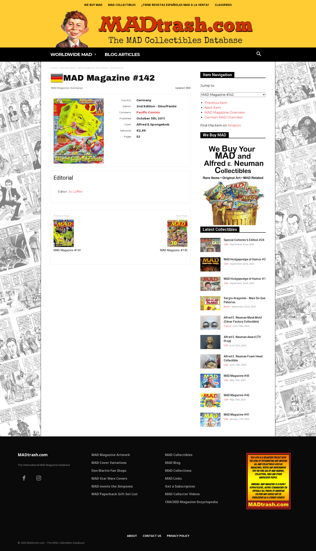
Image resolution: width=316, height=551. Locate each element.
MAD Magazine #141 (67, 236)
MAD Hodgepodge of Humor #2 (245, 259)
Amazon (234, 125)
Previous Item (216, 103)
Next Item (213, 108)
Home (53, 68)
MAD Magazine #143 (173, 236)
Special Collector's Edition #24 (244, 240)
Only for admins (64, 271)
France (227, 325)
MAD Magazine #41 (236, 414)
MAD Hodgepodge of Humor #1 (245, 278)
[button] (259, 54)
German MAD (67, 68)
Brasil (227, 306)
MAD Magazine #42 (236, 395)
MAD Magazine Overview (225, 112)
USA (226, 244)
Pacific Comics (148, 112)
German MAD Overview (224, 117)
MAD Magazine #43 (236, 375)
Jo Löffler (75, 191)
